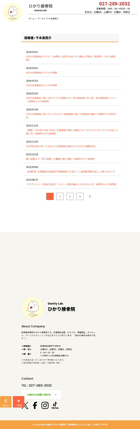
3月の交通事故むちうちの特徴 (41, 85)
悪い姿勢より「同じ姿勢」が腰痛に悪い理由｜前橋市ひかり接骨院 (60, 159)
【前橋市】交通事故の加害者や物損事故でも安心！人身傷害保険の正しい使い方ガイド (70, 171)
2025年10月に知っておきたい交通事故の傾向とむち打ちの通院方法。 (62, 146)
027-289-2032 (40, 385)
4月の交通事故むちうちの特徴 (41, 72)
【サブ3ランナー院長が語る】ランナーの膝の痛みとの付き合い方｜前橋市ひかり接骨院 (71, 184)
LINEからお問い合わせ (39, 394)
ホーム (32, 18)
